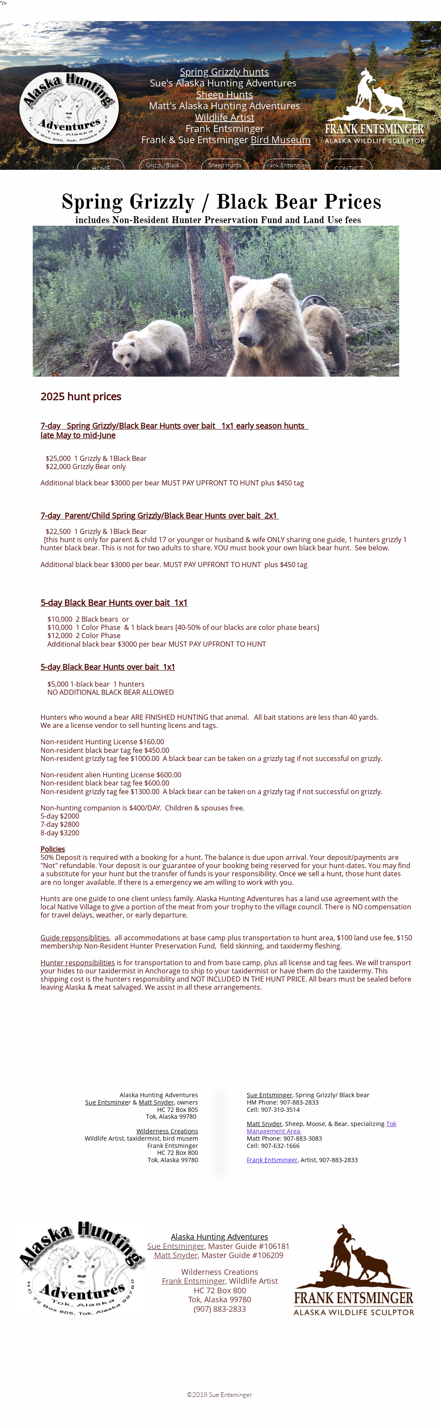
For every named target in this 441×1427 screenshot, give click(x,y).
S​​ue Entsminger (269, 1095)
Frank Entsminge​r (272, 1160)
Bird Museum (281, 139)
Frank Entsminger (193, 1281)
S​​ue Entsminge (106, 1102)
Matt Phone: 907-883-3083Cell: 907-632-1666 (284, 1142)
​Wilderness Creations (167, 1131)
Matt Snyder (176, 1255)
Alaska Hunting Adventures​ (219, 1236)
